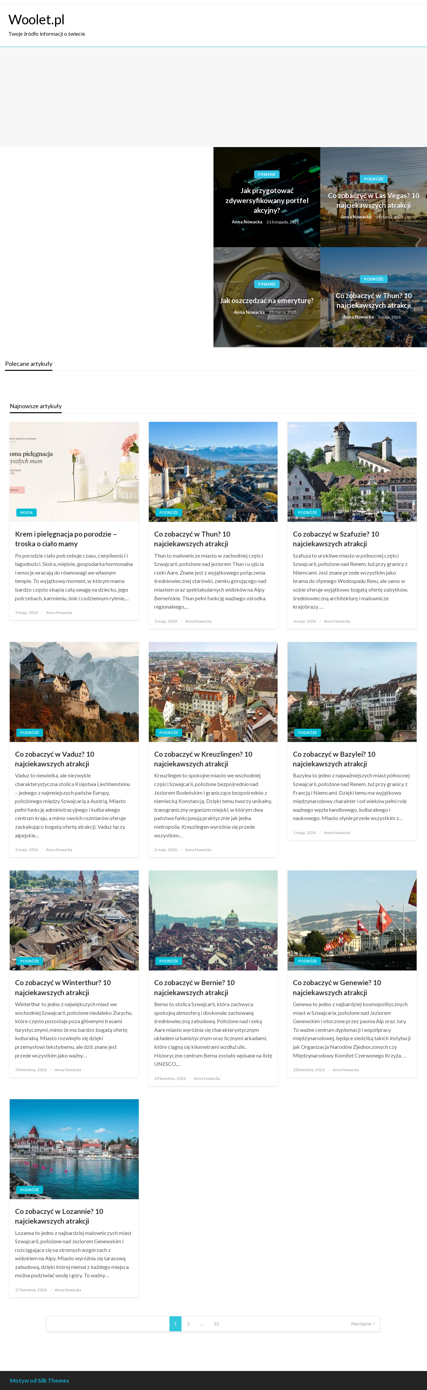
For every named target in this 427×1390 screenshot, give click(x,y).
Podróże (374, 178)
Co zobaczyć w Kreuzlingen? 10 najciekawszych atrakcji (203, 759)
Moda (26, 512)
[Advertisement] (213, 97)
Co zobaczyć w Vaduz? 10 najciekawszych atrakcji (54, 759)
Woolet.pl (36, 19)
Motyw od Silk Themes (39, 1380)
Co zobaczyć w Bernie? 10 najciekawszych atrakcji (194, 987)
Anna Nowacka (247, 221)
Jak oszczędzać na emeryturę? (267, 300)
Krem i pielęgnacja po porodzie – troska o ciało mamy (66, 539)
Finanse (267, 174)
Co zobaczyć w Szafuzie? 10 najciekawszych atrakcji (336, 539)
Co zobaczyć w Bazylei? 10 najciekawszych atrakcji (334, 759)
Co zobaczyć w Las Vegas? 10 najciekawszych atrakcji (373, 200)
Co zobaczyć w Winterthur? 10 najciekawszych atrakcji (63, 987)
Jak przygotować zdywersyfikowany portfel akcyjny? (267, 200)
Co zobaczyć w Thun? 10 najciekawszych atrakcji (374, 300)
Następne (361, 1323)
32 (216, 1323)
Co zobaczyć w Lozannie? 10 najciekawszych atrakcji (59, 1216)
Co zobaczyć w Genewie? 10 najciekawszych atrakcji (337, 987)
